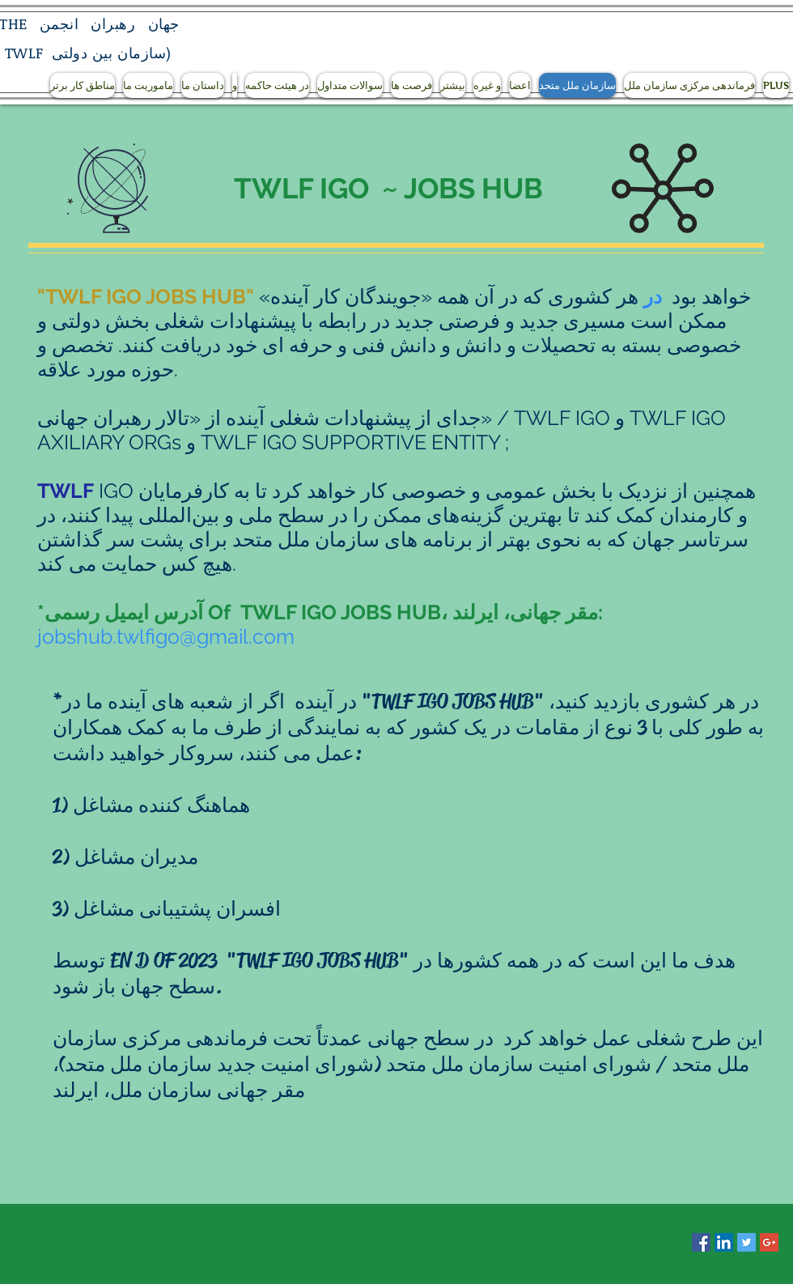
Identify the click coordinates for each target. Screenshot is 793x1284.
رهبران (113, 23)
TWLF (24, 52)
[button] (82, 85)
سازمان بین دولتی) (112, 52)
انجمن (59, 23)
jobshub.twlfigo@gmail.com (166, 636)
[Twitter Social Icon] (746, 1242)
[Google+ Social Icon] (769, 1242)
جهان (164, 23)
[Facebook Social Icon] (701, 1242)
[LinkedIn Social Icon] (724, 1242)
